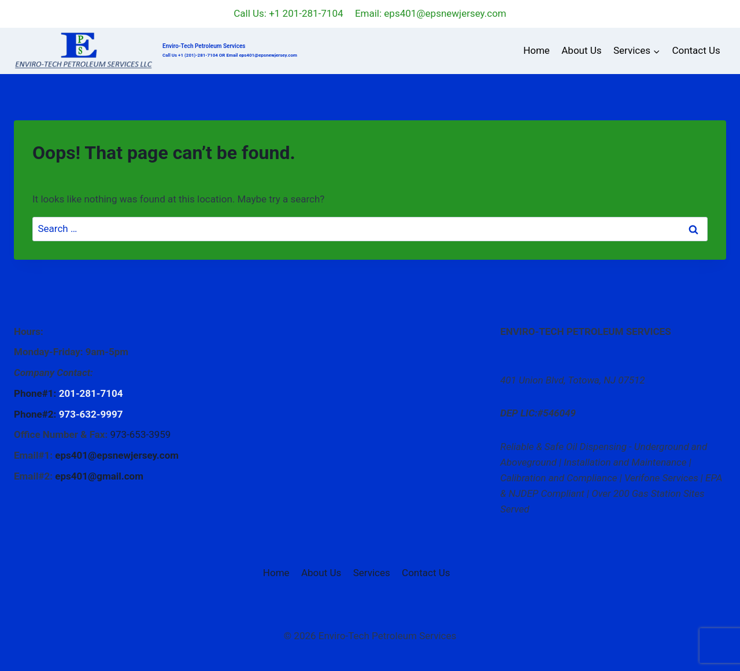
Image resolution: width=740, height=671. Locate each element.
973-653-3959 (140, 434)
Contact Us (696, 50)
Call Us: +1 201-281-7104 (288, 13)
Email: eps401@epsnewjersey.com (430, 13)
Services (371, 572)
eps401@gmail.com (99, 476)
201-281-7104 (91, 393)
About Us (581, 50)
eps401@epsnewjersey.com (117, 455)
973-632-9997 (91, 414)
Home (536, 50)
